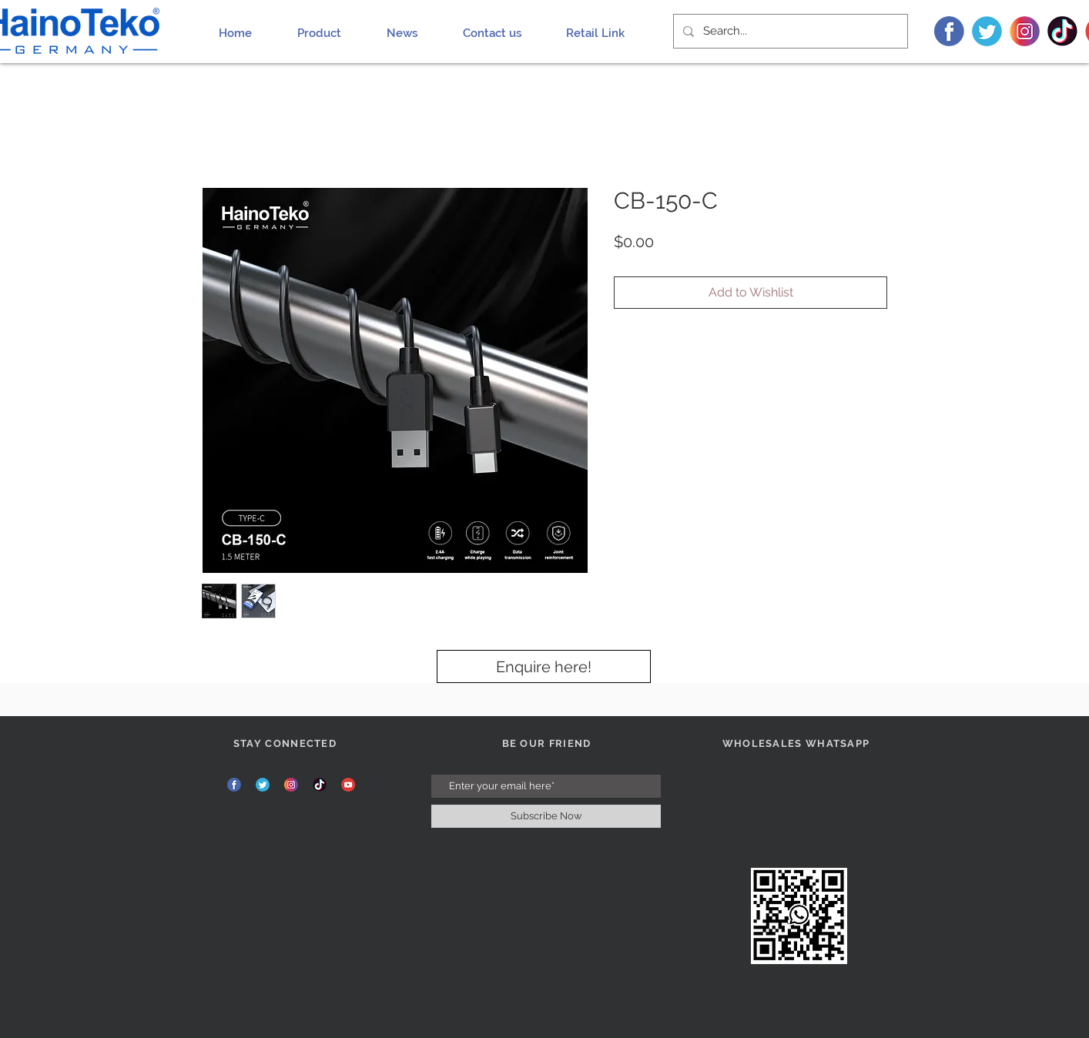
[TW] (987, 31)
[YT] (348, 785)
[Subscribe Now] (546, 816)
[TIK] (1062, 31)
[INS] (1025, 31)
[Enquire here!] (544, 666)
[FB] (949, 31)
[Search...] (789, 31)
